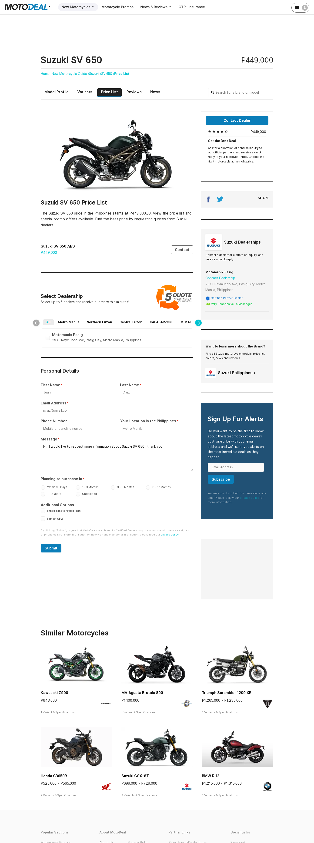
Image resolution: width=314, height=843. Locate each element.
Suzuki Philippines (231, 373)
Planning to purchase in (61, 478)
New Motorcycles (78, 7)
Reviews (134, 92)
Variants (84, 92)
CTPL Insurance (193, 7)
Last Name (129, 385)
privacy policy (249, 497)
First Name (50, 385)
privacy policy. (170, 534)
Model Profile (56, 92)
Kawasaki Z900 (54, 693)
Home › (46, 74)
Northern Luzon (107, 320)
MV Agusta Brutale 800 (142, 693)
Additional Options (57, 504)
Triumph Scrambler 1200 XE (226, 693)
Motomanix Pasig (219, 272)
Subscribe (221, 479)
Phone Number (54, 421)
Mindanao (154, 325)
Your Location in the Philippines (148, 421)
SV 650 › (107, 74)
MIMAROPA (82, 325)
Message (49, 439)
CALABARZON (169, 320)
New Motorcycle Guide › (70, 74)
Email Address (53, 403)
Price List (121, 74)
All (56, 320)
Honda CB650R (54, 776)
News (155, 92)
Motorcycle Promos (118, 7)
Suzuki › (95, 74)
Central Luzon (139, 320)
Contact (182, 249)
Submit (51, 547)
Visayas (132, 325)
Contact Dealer (237, 120)
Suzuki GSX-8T (135, 776)
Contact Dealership (220, 278)
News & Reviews (157, 7)
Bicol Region (108, 325)
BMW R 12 (210, 776)
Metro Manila (76, 320)
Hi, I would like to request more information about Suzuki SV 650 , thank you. (117, 456)
